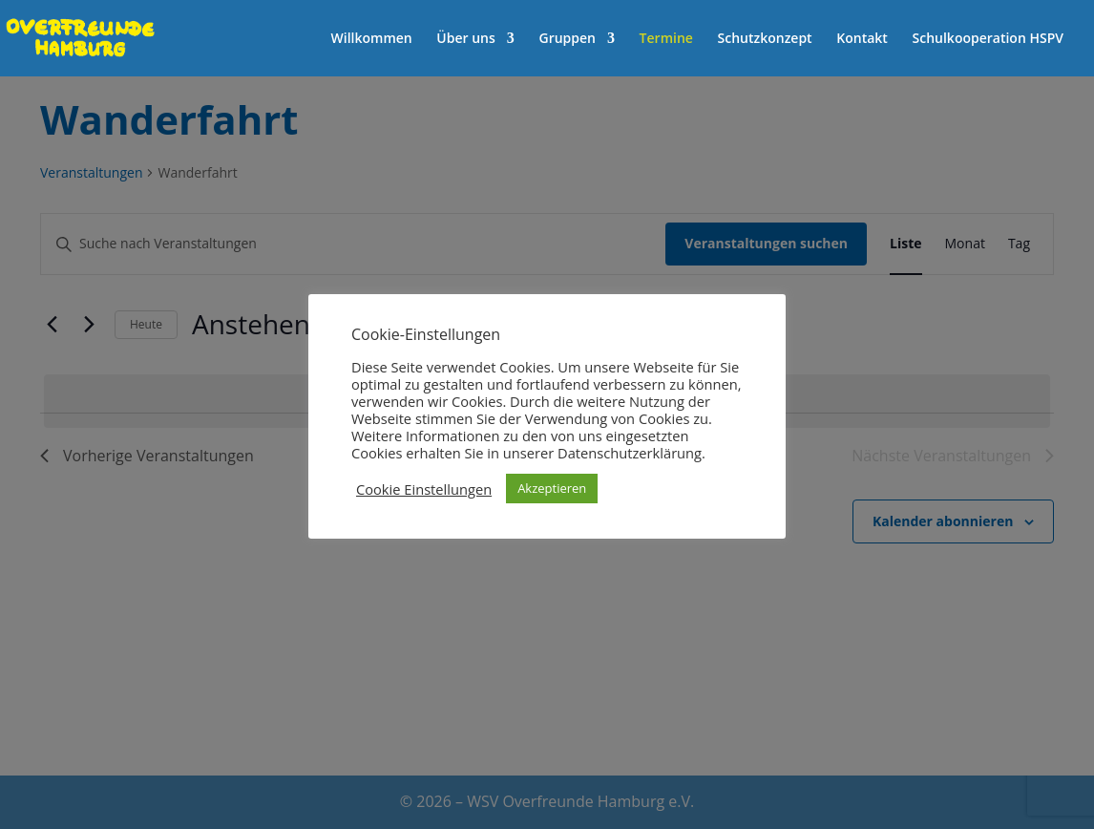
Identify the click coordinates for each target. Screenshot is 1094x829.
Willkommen (371, 39)
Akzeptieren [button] (551, 488)
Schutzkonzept (765, 39)
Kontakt (862, 39)
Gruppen (567, 39)
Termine (666, 39)
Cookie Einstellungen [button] (424, 489)
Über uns (465, 39)
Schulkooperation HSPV (988, 39)
